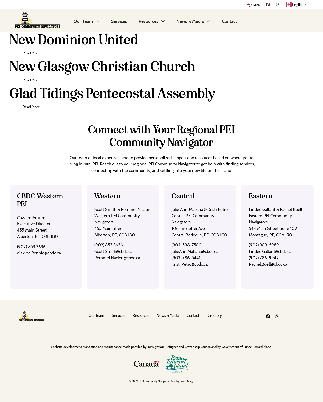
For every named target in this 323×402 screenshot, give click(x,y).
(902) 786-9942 (264, 257)
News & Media (190, 21)
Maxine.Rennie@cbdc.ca (39, 252)
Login (256, 4)
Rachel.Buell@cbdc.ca (268, 264)
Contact (229, 21)
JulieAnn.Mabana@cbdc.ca (195, 251)
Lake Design (187, 381)
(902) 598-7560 (187, 244)
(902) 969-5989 (264, 244)
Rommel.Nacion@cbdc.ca (117, 257)
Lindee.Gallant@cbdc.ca (270, 251)
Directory (214, 315)
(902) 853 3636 (31, 246)
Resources (148, 21)
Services (119, 21)
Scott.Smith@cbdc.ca (113, 251)
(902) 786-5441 (186, 257)
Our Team (83, 21)
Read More (31, 53)
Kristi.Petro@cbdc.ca (190, 264)
